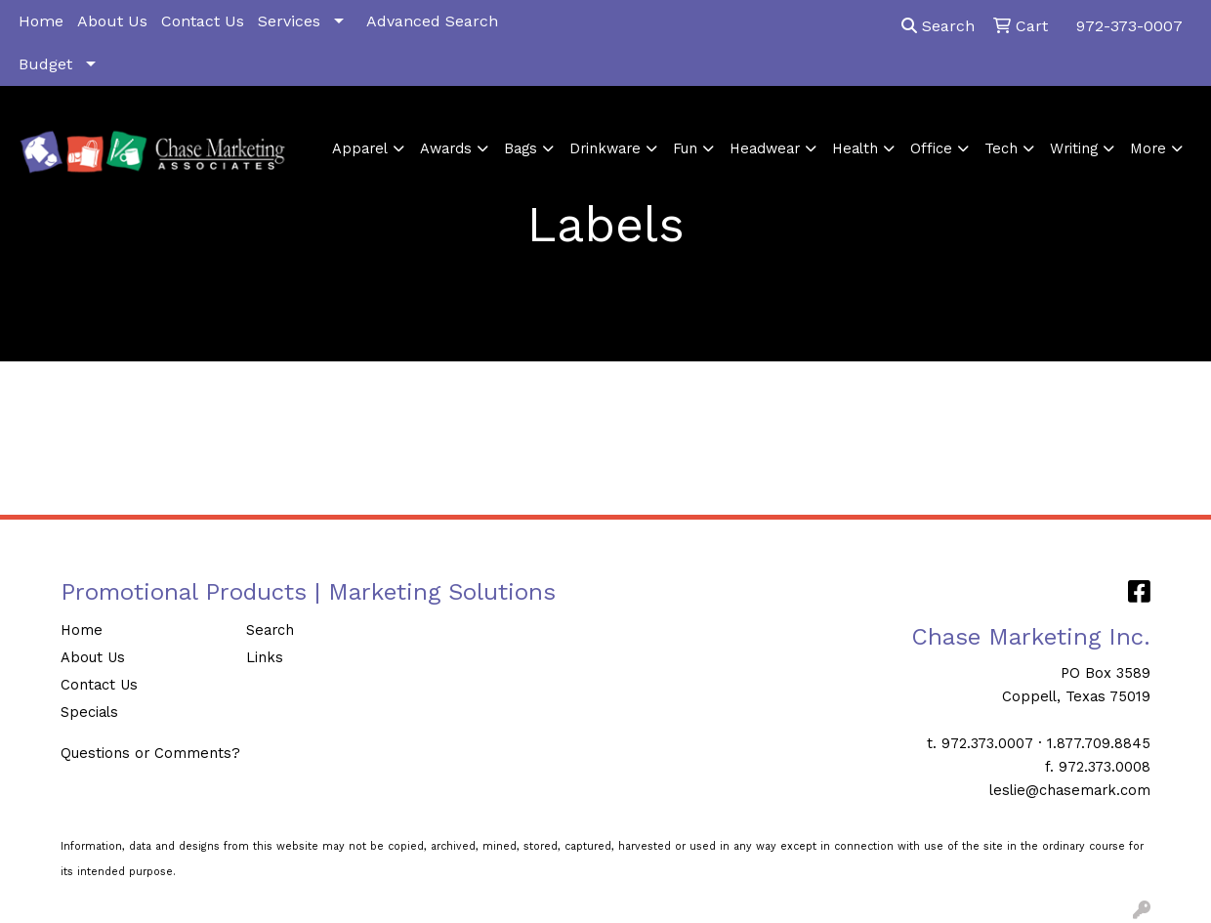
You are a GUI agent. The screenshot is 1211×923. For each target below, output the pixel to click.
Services (289, 21)
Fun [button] (685, 148)
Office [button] (931, 148)
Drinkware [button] (605, 148)
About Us (112, 21)
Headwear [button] (765, 148)
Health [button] (855, 148)
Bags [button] (520, 148)
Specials (89, 712)
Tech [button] (1001, 148)
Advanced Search (432, 21)
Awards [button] (446, 148)
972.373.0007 (987, 743)
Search (938, 26)
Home (41, 21)
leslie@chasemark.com (1069, 790)
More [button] (1148, 148)
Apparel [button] (360, 148)
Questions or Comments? (150, 753)
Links (264, 657)
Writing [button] (1074, 148)
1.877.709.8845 (1098, 743)
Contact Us (202, 21)
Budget (45, 64)
